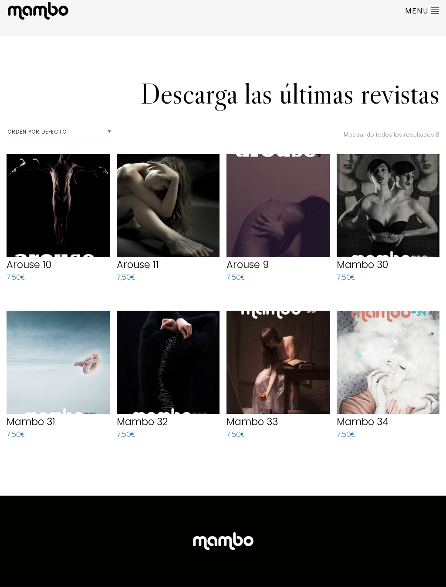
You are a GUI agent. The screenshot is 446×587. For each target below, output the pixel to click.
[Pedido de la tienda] (61, 132)
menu (422, 10)
